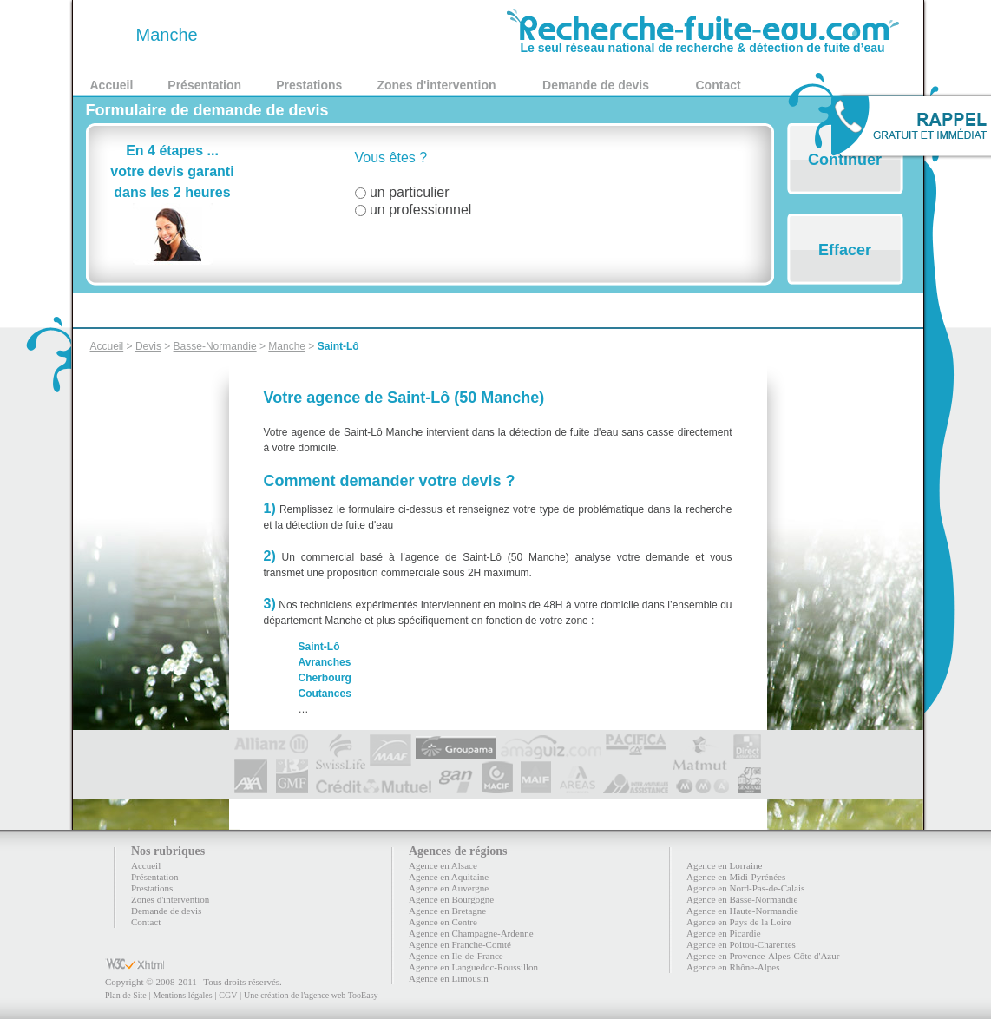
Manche (286, 346)
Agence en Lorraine (724, 865)
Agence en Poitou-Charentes (741, 944)
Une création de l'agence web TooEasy (310, 995)
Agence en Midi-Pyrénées (735, 876)
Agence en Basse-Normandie (741, 899)
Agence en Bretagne (447, 910)
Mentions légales (182, 995)
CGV (228, 995)
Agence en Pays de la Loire (738, 922)
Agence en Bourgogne (451, 899)
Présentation (204, 85)
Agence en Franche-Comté (460, 944)
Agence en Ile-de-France (456, 955)
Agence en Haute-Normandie (742, 910)
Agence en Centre (443, 922)
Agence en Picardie (723, 933)
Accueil (112, 85)
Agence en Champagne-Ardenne (471, 933)
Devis (148, 346)
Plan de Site (126, 995)
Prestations (309, 85)
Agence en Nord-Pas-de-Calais (745, 888)
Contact (718, 85)
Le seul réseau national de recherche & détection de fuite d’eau (703, 42)
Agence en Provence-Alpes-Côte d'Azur (762, 955)
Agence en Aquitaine (449, 876)
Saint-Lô (338, 346)
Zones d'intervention (436, 85)
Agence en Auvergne (449, 888)
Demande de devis (595, 85)
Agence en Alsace (443, 865)
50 (110, 34)
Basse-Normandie (215, 346)
